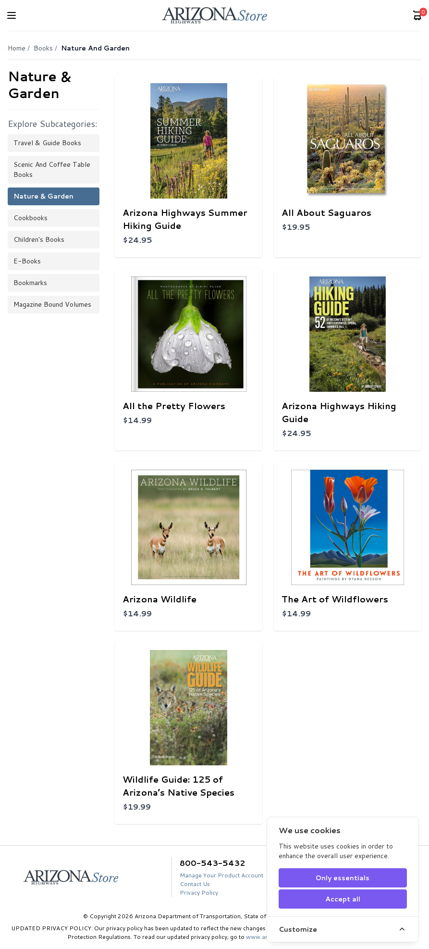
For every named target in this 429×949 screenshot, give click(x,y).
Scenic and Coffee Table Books (51, 169)
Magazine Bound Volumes (52, 304)
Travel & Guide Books (47, 143)
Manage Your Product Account (221, 875)
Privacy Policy (199, 892)
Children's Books (38, 239)
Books (43, 48)
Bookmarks (30, 282)
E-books (27, 261)
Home (16, 48)
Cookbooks (30, 218)
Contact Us (195, 884)
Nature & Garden (43, 196)
